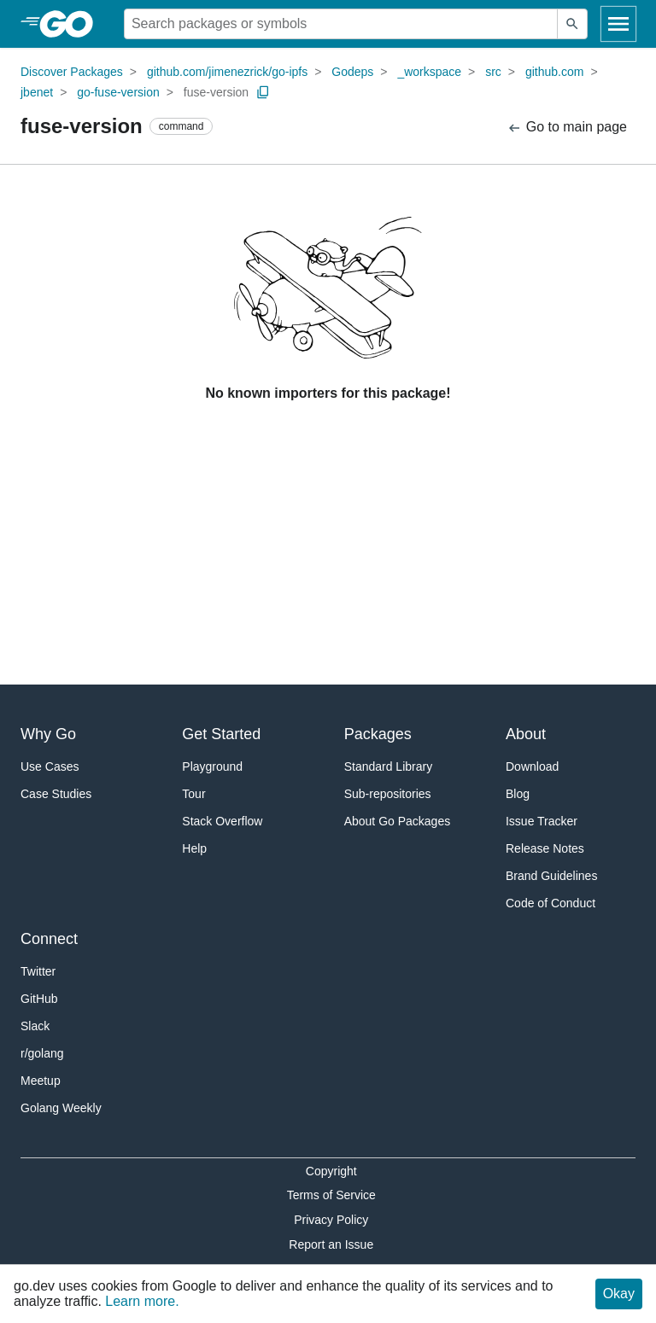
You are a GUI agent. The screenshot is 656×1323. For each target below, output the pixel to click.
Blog (518, 794)
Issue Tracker (541, 821)
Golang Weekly (61, 1108)
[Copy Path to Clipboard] (263, 92)
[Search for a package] (341, 24)
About (526, 734)
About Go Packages (397, 821)
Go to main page (567, 127)
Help (194, 848)
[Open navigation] (618, 24)
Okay (619, 1293)
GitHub (39, 998)
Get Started (221, 734)
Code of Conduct (550, 903)
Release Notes (545, 848)
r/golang (42, 1053)
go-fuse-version (118, 92)
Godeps (352, 72)
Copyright (331, 1171)
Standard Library (388, 766)
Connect (49, 938)
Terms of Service (331, 1195)
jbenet (36, 92)
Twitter (38, 971)
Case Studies (55, 794)
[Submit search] (572, 24)
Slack (35, 1026)
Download (532, 766)
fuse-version (216, 92)
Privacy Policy (331, 1220)
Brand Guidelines (551, 876)
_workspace (429, 72)
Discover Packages (71, 72)
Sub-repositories (387, 794)
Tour (193, 794)
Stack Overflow (222, 821)
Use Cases (49, 766)
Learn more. (142, 1301)
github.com (554, 72)
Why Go (48, 734)
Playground (212, 766)
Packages (378, 734)
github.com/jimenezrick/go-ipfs (227, 72)
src (493, 72)
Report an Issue (331, 1244)
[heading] (72, 24)
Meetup (40, 1080)
